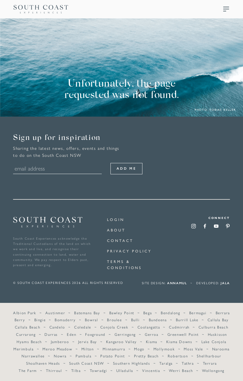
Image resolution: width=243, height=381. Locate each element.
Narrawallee (33, 356)
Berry (20, 320)
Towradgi (98, 370)
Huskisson (217, 334)
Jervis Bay (87, 341)
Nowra (60, 356)
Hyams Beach (29, 341)
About (116, 230)
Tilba (76, 370)
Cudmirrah (179, 327)
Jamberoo (60, 341)
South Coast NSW (86, 363)
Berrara (223, 312)
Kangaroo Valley (121, 341)
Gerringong (125, 334)
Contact (120, 240)
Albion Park (24, 312)
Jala (225, 283)
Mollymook (164, 349)
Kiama (151, 341)
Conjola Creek (114, 327)
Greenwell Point (183, 334)
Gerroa (151, 334)
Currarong (25, 334)
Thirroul (54, 370)
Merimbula (23, 349)
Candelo (57, 327)
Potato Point (112, 356)
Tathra (188, 363)
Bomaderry (65, 320)
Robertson (178, 356)
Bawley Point (121, 312)
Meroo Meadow (57, 349)
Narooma (221, 349)
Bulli (135, 320)
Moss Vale (193, 349)
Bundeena (158, 320)
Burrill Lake (187, 320)
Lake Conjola (213, 341)
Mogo (139, 349)
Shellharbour (209, 356)
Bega (147, 312)
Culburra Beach (213, 327)
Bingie (40, 320)
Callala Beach (27, 327)
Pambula (83, 356)
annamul (177, 283)
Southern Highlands (131, 363)
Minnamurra (114, 349)
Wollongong (213, 370)
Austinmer (55, 312)
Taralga (166, 363)
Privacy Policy (129, 251)
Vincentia (151, 370)
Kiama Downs (179, 341)
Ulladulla (124, 370)
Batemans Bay (87, 312)
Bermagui (198, 312)
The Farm (28, 370)
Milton (87, 349)
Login (115, 219)
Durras (51, 334)
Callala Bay (218, 320)
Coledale (82, 327)
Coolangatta (148, 327)
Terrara (210, 363)
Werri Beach (181, 370)
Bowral (91, 320)
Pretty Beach (146, 356)
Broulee (114, 320)
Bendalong (170, 312)
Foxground (95, 334)
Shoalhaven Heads (43, 363)
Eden (71, 334)
